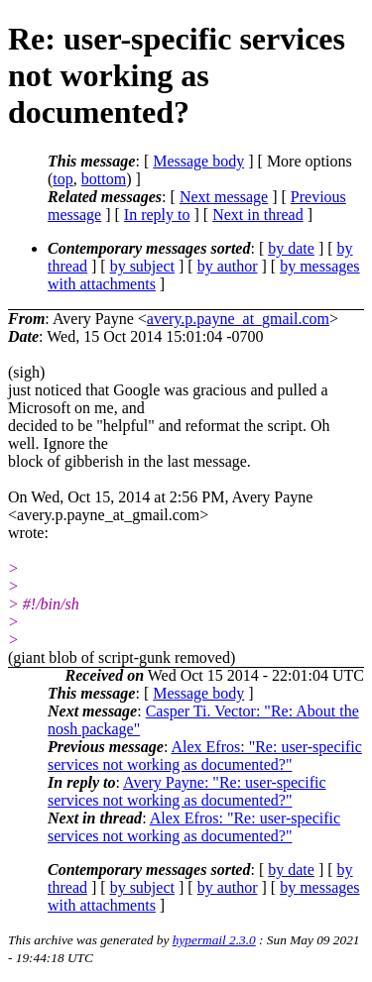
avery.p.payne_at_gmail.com (238, 318)
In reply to (157, 214)
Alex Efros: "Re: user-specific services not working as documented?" (205, 755)
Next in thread (258, 214)
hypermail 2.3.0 (214, 939)
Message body (198, 161)
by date (291, 248)
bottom (103, 178)
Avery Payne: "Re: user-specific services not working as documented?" (187, 791)
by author (227, 266)
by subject (142, 266)
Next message (224, 196)
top (62, 178)
